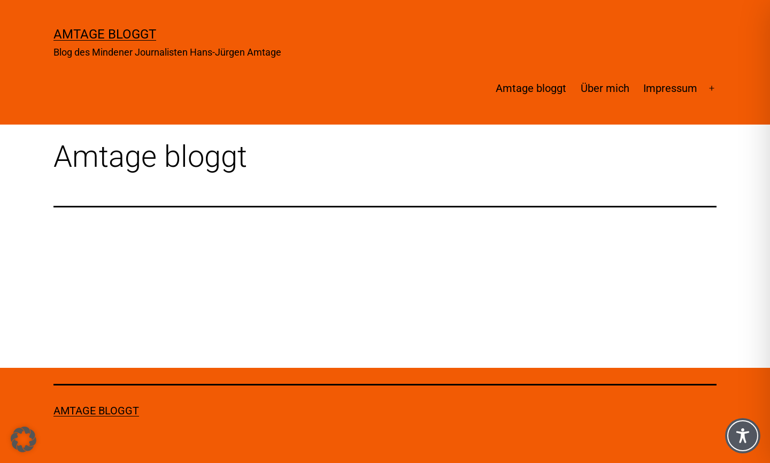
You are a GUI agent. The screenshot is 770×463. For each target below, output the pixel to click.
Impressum (670, 88)
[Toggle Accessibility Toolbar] (742, 435)
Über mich (605, 88)
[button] (23, 439)
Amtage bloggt (104, 34)
